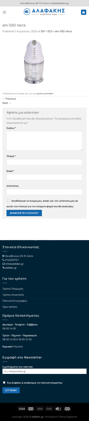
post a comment (45, 93)
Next (6, 103)
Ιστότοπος (13, 185)
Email (10, 171)
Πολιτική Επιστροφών (14, 300)
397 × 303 (46, 31)
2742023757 (12, 260)
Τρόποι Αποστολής (13, 294)
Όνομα (11, 156)
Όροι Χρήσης (9, 307)
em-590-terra (63, 31)
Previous (9, 98)
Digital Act (71, 416)
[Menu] (4, 12)
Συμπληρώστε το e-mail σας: (44, 369)
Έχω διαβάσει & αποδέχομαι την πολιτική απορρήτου (32, 382)
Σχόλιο (11, 128)
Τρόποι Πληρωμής (12, 288)
